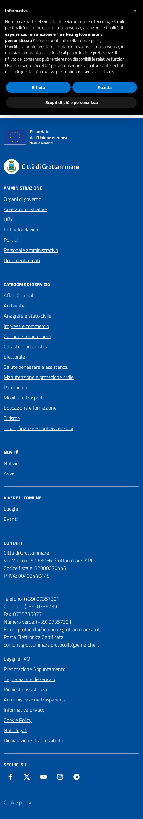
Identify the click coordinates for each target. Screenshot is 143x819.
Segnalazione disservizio (29, 679)
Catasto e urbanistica (26, 346)
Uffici (9, 219)
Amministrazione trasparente (35, 699)
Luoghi (11, 508)
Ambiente (14, 305)
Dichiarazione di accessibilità (33, 740)
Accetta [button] (105, 87)
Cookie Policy (18, 720)
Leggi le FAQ (17, 659)
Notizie (11, 463)
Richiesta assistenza (25, 689)
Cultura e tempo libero (27, 336)
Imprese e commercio (26, 326)
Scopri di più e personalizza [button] (71, 102)
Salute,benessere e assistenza (36, 367)
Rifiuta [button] (38, 87)
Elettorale (14, 356)
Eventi (11, 519)
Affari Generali (19, 295)
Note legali (15, 730)
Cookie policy (17, 802)
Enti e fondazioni (21, 229)
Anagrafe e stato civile (27, 316)
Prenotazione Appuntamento (34, 669)
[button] (135, 10)
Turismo (12, 418)
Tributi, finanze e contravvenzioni (38, 428)
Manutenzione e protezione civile (39, 377)
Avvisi (10, 473)
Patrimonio (15, 387)
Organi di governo (22, 199)
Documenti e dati (22, 260)
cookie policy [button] (90, 40)
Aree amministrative (25, 209)
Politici (11, 240)
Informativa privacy (24, 710)
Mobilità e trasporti (24, 397)
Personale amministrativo (31, 250)
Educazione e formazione (30, 408)
